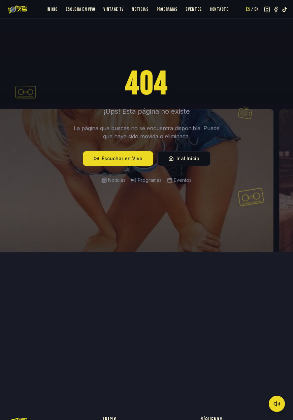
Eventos (194, 9)
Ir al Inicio (183, 158)
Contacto (219, 9)
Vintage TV (113, 9)
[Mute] (277, 404)
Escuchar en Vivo (118, 158)
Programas (167, 9)
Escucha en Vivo (81, 9)
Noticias (140, 9)
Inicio (51, 9)
